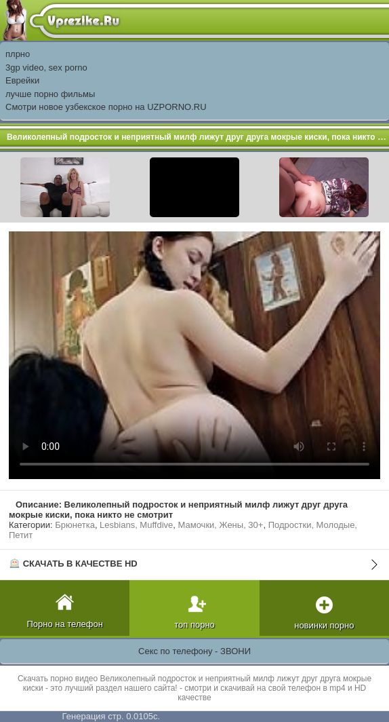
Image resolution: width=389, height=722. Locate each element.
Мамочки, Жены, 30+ (221, 525)
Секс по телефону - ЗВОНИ (194, 651)
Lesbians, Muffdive (136, 525)
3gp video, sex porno (46, 67)
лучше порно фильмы (50, 94)
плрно (17, 54)
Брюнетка (75, 525)
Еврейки (22, 80)
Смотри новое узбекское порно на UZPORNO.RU (106, 107)
